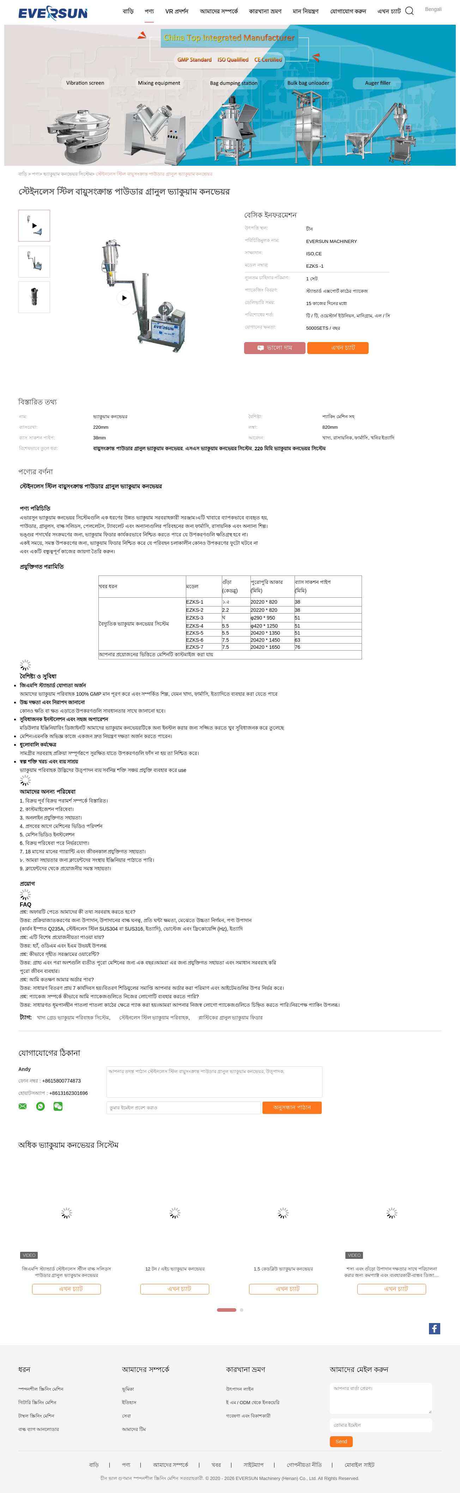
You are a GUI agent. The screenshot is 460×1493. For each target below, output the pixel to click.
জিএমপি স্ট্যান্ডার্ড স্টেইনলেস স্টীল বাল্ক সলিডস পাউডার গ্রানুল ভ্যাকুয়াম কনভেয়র (66, 1272)
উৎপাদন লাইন (240, 1389)
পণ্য (149, 11)
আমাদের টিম (134, 1429)
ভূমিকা (128, 1389)
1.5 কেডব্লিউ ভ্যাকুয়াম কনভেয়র (283, 1269)
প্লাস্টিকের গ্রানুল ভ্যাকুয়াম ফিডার (231, 1017)
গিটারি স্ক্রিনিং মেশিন (37, 1402)
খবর (216, 1465)
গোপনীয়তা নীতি (304, 1465)
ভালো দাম (275, 348)
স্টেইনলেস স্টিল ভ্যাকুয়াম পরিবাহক (154, 1017)
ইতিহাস (129, 1402)
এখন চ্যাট (388, 11)
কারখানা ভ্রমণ (265, 11)
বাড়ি (128, 11)
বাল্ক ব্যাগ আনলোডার (38, 1429)
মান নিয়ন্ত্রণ (306, 11)
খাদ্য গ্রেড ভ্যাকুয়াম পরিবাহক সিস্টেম (73, 1017)
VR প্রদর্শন (177, 11)
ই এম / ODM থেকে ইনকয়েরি (252, 1402)
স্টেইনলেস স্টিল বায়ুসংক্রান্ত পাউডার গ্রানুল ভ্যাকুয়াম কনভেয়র (154, 174)
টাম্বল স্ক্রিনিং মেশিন (36, 1416)
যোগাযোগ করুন (348, 11)
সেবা (126, 1416)
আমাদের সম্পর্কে (219, 11)
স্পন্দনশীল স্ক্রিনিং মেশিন (40, 1389)
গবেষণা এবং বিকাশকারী (248, 1416)
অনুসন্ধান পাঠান (292, 1107)
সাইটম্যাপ (254, 1465)
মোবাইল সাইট (359, 1465)
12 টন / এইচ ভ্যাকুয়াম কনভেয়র (175, 1269)
